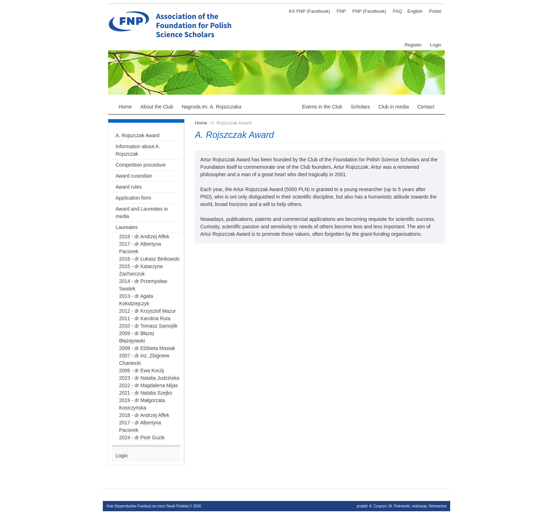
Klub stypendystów (237, 12)
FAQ (397, 11)
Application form (133, 198)
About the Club (156, 107)
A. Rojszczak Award (271, 107)
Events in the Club (322, 107)
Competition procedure (141, 165)
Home (125, 107)
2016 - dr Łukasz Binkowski (149, 259)
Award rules (129, 187)
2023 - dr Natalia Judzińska (149, 378)
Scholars (360, 107)
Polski (435, 11)
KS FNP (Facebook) (309, 11)
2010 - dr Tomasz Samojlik (148, 326)
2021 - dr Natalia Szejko (145, 393)
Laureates (127, 227)
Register (412, 45)
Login (435, 45)
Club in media (394, 107)
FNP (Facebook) (369, 11)
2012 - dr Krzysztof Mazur (147, 311)
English (415, 11)
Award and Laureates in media (142, 212)
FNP (341, 11)
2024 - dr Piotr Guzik (141, 437)
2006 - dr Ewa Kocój (141, 370)
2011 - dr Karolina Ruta (145, 318)
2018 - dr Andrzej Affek (144, 236)
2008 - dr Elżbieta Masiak (147, 348)
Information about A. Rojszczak (138, 150)
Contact (425, 107)
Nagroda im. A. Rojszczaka (211, 107)
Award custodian (134, 176)
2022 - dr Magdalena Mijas (148, 385)
